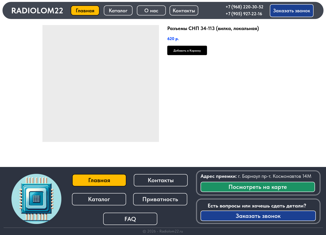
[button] (292, 10)
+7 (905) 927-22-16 (244, 13)
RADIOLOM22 (37, 10)
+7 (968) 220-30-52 (244, 6)
